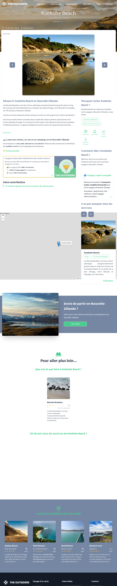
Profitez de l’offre (12, 151)
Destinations (56, 4)
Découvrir (108, 280)
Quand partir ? (72, 4)
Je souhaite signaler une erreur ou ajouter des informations (28, 186)
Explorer (75, 324)
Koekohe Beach (28, 28)
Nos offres (87, 4)
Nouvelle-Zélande (13, 28)
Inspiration (41, 4)
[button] (58, 65)
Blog (98, 4)
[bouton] (84, 214)
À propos (109, 4)
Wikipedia (7, 133)
